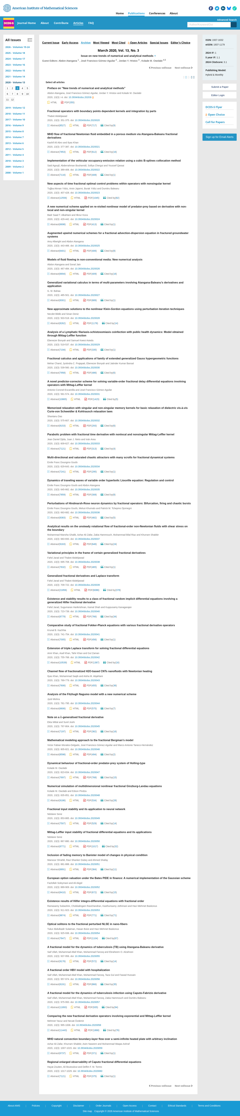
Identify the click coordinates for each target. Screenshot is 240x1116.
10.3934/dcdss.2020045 (87, 726)
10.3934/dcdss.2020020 (87, 120)
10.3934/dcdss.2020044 (87, 703)
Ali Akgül (77, 883)
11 (7, 99)
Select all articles (53, 82)
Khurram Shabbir (150, 534)
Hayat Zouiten (54, 1067)
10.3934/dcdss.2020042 (87, 657)
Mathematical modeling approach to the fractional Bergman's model (90, 740)
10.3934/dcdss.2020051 (87, 864)
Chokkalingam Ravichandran (86, 906)
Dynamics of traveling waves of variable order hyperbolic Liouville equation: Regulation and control (110, 480)
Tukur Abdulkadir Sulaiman (61, 929)
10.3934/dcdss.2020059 (90, 1048)
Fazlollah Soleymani (57, 883)
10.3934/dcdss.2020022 (87, 169)
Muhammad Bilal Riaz (124, 534)
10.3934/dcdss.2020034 (87, 466)
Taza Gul (109, 975)
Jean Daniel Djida (56, 439)
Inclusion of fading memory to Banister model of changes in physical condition (97, 855)
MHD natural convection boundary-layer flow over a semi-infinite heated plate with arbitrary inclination (112, 1039)
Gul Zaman (93, 653)
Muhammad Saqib (69, 676)
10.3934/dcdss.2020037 (87, 539)
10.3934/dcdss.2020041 (87, 634)
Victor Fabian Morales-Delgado (63, 745)
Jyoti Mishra (53, 699)
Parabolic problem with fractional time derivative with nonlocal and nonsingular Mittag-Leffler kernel (110, 434)
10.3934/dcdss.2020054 (87, 933)
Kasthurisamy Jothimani (114, 906)
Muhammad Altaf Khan (70, 952)
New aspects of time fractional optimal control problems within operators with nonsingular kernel (109, 183)
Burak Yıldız (90, 188)
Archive (86, 42)
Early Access (70, 42)
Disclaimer (78, 1105)
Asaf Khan (64, 653)
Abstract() (56, 125)
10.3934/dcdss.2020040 (87, 611)
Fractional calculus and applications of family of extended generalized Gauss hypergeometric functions (112, 358)
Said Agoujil (53, 165)
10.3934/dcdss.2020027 (87, 295)
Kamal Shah (94, 607)
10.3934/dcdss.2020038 (87, 562)
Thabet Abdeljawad (57, 116)
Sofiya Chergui (95, 165)
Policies (36, 1105)
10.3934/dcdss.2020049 (87, 818)
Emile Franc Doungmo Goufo (62, 462)
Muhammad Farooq (94, 952)
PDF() (67, 102)
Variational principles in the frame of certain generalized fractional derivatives (96, 552)
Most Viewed (101, 42)
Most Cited (119, 42)
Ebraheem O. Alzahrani (121, 952)
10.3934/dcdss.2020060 (90, 1071)
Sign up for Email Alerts (219, 137)
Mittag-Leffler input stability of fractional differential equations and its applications (99, 832)
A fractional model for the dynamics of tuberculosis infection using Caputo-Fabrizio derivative (106, 993)
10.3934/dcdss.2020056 (87, 979)
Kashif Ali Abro (54, 142)
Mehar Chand (54, 363)
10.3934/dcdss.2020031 (87, 394)
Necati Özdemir (76, 1021)
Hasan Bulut (82, 929)
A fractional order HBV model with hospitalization (78, 970)
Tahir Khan (77, 653)
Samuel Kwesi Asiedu (82, 340)
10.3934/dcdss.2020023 (87, 192)
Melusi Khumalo (87, 508)
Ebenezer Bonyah (56, 340)
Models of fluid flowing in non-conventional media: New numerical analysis (94, 259)
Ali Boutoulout (70, 1067)
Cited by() (108, 125)
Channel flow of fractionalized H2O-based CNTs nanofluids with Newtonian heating (99, 671)
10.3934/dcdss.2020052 (87, 887)
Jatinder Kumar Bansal (122, 363)
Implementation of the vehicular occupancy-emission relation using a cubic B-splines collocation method (114, 160)
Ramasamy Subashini (58, 906)
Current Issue (50, 42)
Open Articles (137, 42)
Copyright (57, 1105)
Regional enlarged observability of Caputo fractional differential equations (94, 1062)
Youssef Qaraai (116, 165)
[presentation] (61, 717)
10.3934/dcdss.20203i (81, 97)
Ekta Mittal (52, 722)
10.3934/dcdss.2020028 (87, 318)
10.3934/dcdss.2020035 (87, 489)
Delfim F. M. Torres (92, 1067)
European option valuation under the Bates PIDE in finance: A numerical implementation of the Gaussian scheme (118, 878)
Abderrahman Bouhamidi (73, 165)
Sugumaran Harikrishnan (73, 607)
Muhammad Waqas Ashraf (116, 1044)
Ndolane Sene (54, 814)
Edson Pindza (79, 791)
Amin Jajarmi (76, 188)
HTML (52, 102)
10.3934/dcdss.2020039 (87, 585)
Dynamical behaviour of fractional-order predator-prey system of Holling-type (96, 763)
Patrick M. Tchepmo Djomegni (116, 508)
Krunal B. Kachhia (56, 630)
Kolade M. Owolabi (131, 93)
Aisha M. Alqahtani (93, 676)
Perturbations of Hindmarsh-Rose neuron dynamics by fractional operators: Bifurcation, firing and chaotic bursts (119, 503)
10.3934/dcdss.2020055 (87, 956)
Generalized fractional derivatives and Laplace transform (83, 575)
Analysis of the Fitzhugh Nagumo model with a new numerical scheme (91, 694)
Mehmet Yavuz (55, 1021)
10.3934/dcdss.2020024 (87, 219)
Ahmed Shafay (100, 860)
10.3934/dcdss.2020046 (87, 749)
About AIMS (14, 1105)
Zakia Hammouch (103, 534)
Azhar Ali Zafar (84, 534)
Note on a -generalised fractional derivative (75, 717)
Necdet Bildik (54, 314)
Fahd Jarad (53, 557)
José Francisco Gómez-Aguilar (82, 93)
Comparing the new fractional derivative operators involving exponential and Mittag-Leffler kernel (109, 1016)
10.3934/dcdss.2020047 (87, 772)
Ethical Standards (177, 1105)
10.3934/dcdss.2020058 (88, 1025)
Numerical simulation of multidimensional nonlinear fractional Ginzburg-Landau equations (104, 786)
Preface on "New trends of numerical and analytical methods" (86, 88)
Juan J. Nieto (74, 439)
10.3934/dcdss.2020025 (87, 245)
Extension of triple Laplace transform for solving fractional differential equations (98, 648)
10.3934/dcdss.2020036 (87, 512)
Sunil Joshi (69, 722)
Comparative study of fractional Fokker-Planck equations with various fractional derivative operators (111, 625)
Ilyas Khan (73, 142)
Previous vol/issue (160, 67)
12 (12, 99)
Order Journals (103, 1105)
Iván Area (91, 439)
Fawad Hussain (128, 975)
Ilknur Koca (82, 215)
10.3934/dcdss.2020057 (87, 1002)
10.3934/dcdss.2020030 (87, 367)
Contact (152, 1105)
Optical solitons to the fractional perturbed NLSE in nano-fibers (87, 924)
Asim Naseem (89, 1044)
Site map (87, 1111)
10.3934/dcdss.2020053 (87, 910)
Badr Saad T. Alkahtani (59, 215)
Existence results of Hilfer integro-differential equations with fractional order (95, 901)
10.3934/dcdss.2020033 (87, 443)
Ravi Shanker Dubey (77, 860)
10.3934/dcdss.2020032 (87, 420)
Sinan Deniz (72, 314)
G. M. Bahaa (53, 291)
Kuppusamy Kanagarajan (119, 607)
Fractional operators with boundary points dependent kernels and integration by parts (101, 111)
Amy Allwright (54, 241)
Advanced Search (227, 19)
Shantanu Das (54, 416)
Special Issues (159, 42)
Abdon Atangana (56, 93)
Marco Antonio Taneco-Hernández (135, 745)
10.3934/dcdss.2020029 (87, 344)
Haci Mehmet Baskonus (144, 906)
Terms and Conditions (209, 1105)
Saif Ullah (52, 952)
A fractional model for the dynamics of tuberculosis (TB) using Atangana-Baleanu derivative (105, 947)
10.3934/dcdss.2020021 (87, 146)
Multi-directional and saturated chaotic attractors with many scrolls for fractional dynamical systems (111, 457)
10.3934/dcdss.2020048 (87, 795)
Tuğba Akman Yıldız (57, 188)
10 (27, 94)
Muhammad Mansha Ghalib (61, 534)
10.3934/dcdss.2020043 (87, 680)
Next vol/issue (184, 67)
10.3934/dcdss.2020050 (87, 841)
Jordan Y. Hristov (107, 93)
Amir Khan (52, 653)
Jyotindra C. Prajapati (74, 363)
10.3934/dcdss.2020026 (87, 268)
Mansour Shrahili (56, 860)
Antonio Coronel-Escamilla (61, 390)
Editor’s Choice (180, 42)
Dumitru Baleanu (110, 188)
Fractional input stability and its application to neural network (86, 809)
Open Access (130, 1105)
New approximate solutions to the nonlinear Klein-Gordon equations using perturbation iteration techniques (115, 309)
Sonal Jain (75, 264)
